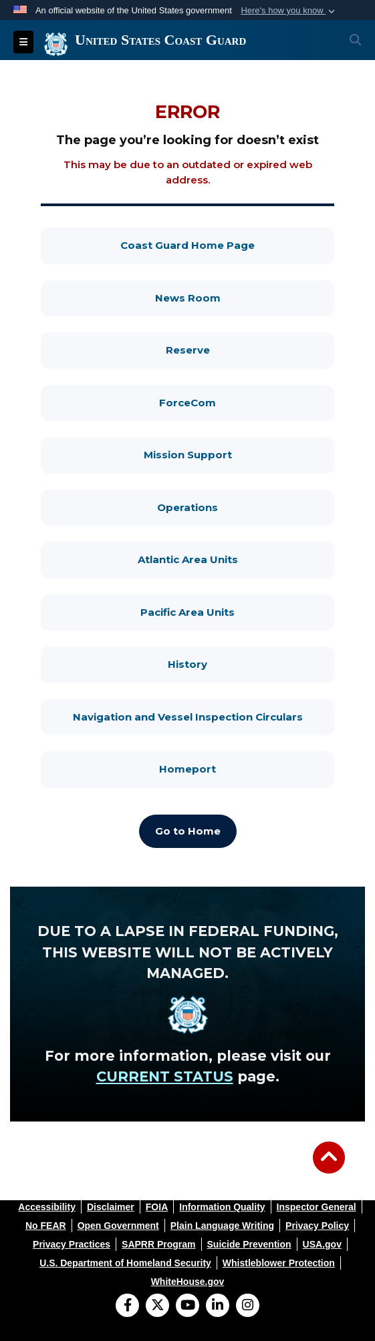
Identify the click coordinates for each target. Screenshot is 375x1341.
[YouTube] (187, 1306)
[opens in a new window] (47, 1207)
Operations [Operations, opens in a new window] (245, 507)
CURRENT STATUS (164, 1076)
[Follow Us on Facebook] (127, 1306)
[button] (289, 10)
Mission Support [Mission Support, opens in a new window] (239, 454)
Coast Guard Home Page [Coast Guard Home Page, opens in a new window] (227, 245)
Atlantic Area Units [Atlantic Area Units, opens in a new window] (236, 559)
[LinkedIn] (217, 1306)
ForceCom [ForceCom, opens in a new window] (246, 402)
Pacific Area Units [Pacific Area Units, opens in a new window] (237, 611)
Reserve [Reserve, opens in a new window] (250, 349)
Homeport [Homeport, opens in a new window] (246, 768)
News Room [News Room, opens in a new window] (245, 297)
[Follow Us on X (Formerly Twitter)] (157, 1306)
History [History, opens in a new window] (251, 663)
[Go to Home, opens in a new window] (188, 832)
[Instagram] (247, 1306)
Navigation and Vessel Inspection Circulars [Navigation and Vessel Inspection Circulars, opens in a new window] (204, 716)
